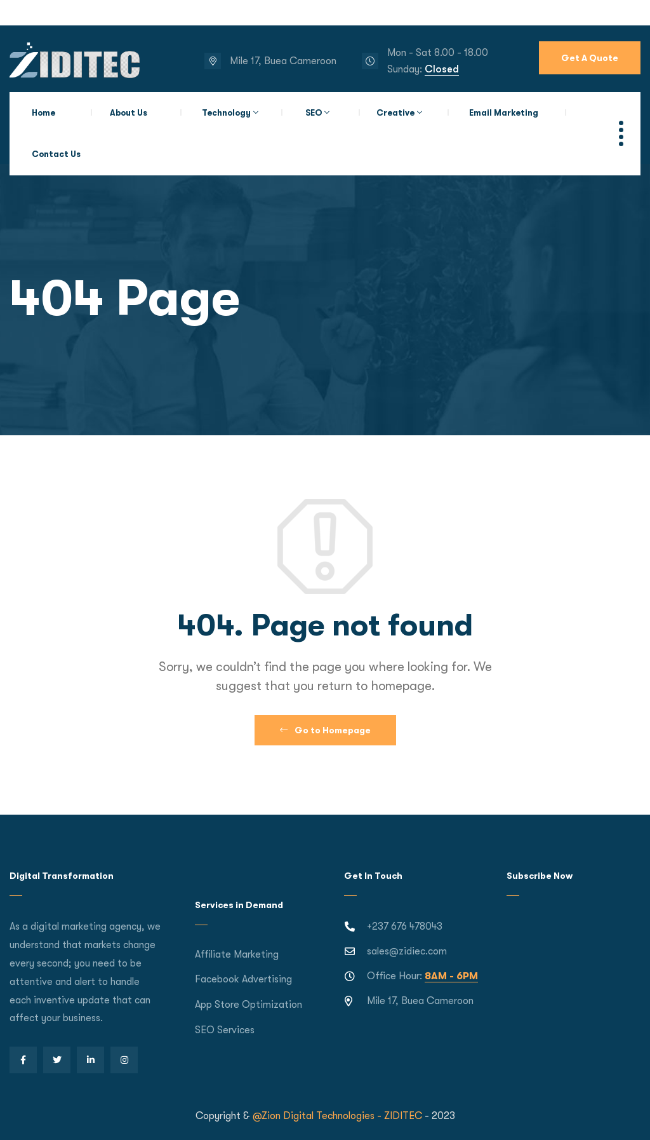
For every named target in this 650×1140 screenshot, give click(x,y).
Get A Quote (589, 58)
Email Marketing (503, 113)
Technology (226, 113)
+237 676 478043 (404, 926)
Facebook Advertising (243, 979)
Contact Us (56, 154)
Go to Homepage (325, 730)
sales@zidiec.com (407, 951)
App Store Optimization (248, 1004)
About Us (128, 113)
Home (43, 113)
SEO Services (225, 1030)
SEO (313, 113)
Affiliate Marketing (237, 954)
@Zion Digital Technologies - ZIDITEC (337, 1116)
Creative (395, 113)
